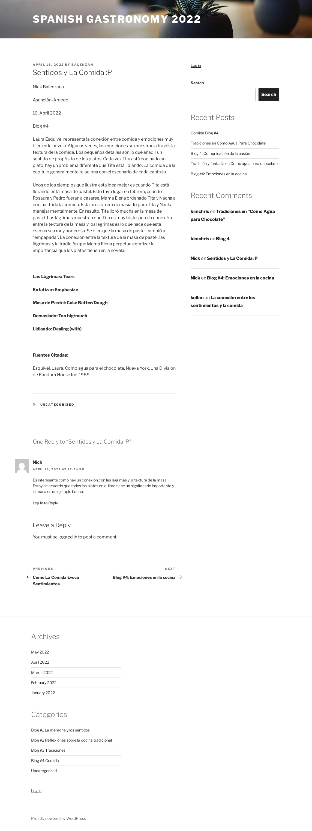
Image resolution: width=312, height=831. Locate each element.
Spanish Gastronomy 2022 (117, 19)
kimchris (200, 211)
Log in (196, 65)
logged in (67, 537)
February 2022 (43, 682)
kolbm (197, 297)
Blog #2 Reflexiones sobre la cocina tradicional (71, 740)
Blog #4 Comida (45, 760)
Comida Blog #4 (204, 133)
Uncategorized (57, 405)
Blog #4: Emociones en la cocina (219, 173)
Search (197, 82)
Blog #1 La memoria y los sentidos (60, 730)
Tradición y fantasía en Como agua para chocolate (234, 163)
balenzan (82, 65)
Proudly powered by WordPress (58, 818)
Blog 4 (223, 238)
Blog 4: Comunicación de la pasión (220, 153)
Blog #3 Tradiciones (48, 750)
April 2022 (40, 662)
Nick (195, 258)
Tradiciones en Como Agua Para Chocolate (228, 143)
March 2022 (42, 672)
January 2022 (43, 692)
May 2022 (40, 652)
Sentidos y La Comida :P (232, 258)
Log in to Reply (45, 503)
